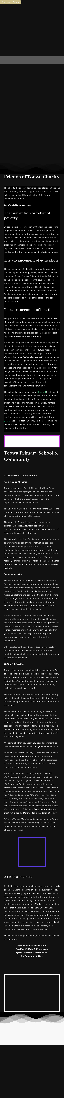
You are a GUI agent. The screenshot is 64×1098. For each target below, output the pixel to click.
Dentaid (42, 392)
